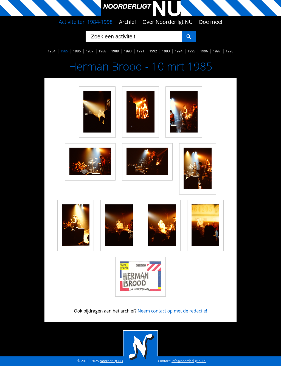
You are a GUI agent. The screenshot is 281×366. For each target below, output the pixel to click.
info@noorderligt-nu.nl (189, 361)
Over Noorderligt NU (167, 22)
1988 (102, 51)
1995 (191, 51)
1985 (64, 51)
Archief (127, 22)
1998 (229, 51)
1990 (128, 51)
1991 (140, 51)
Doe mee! (210, 22)
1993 (166, 51)
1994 (178, 51)
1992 (153, 51)
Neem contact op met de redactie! (172, 311)
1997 (217, 51)
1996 (204, 51)
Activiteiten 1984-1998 (86, 22)
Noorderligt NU (111, 361)
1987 (90, 51)
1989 (115, 51)
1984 (51, 51)
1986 (77, 51)
